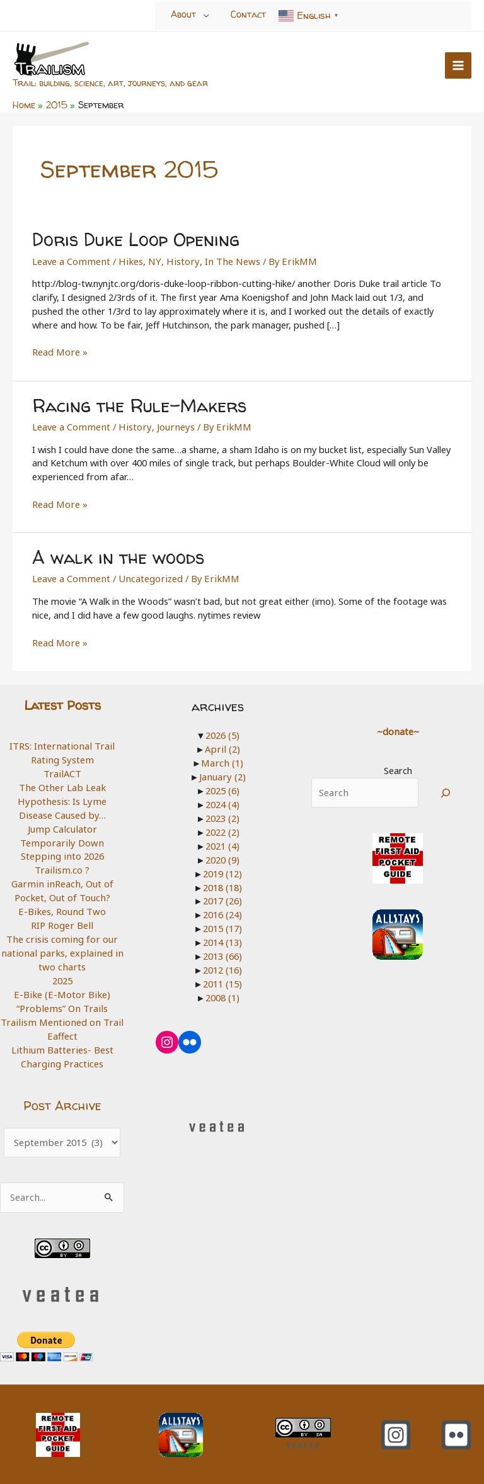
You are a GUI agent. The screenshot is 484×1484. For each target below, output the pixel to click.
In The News (223, 258)
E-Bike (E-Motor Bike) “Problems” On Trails (62, 995)
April (222, 744)
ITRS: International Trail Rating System (62, 748)
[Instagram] (395, 1427)
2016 (222, 908)
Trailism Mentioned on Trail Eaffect (62, 1022)
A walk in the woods (116, 554)
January (222, 772)
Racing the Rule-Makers (137, 403)
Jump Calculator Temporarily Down (62, 831)
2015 (222, 922)
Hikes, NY (136, 258)
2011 (222, 977)
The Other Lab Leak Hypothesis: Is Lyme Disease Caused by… (62, 796)
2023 (222, 813)
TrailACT (62, 769)
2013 (222, 949)
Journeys (170, 423)
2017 (222, 895)
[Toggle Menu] (206, 15)
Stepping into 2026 (62, 851)
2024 (222, 799)
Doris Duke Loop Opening (133, 238)
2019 (222, 868)
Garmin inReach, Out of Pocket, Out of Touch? (62, 885)
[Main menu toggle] (458, 65)
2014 (222, 936)
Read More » (59, 350)
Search (398, 766)
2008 (222, 991)
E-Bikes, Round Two (62, 905)
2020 (222, 854)
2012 (222, 963)
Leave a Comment (70, 258)
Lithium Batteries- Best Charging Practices (62, 1050)
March (222, 758)
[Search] (446, 788)
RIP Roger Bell (62, 919)
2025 (62, 974)
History (176, 258)
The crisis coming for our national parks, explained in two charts (62, 947)
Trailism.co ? (62, 864)
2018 (222, 881)
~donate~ (397, 727)
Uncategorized (148, 574)
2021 (222, 841)
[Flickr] (456, 1427)
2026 (222, 731)
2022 (222, 827)
